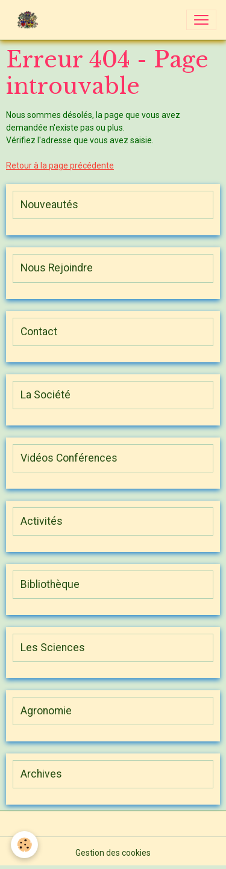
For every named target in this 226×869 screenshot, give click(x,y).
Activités (41, 521)
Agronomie (46, 711)
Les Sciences (52, 648)
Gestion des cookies (113, 853)
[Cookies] (24, 844)
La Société (45, 395)
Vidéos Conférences (69, 458)
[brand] (30, 20)
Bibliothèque (50, 584)
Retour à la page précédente (60, 165)
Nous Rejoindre (56, 268)
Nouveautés (49, 205)
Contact (38, 332)
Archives (41, 774)
